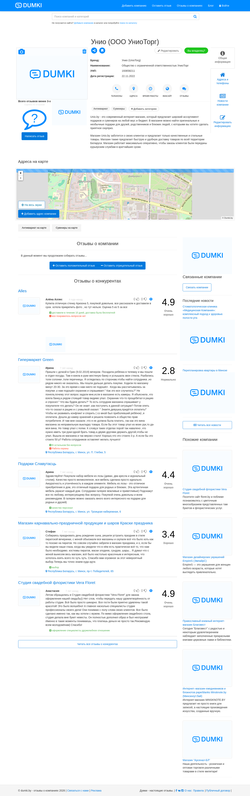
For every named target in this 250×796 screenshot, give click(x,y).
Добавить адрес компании (38, 213)
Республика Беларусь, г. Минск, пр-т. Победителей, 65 (79, 571)
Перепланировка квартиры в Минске (205, 370)
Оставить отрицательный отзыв (121, 265)
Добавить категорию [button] (144, 109)
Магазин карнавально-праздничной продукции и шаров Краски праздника (85, 523)
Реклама (96, 790)
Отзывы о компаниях (189, 5)
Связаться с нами (78, 790)
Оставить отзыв (161, 5)
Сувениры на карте (66, 227)
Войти (224, 5)
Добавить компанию (134, 5)
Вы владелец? (196, 50)
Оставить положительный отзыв (74, 265)
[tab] (223, 58)
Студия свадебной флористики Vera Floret (56, 582)
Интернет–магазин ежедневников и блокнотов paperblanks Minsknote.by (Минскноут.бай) (204, 692)
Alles (22, 291)
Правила (198, 790)
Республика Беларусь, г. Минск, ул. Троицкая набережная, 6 (83, 511)
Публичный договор (218, 790)
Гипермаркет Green (36, 359)
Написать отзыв (34, 136)
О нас (188, 790)
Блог (211, 5)
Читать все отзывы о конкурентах (97, 644)
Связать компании (197, 287)
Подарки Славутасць (37, 463)
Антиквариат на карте (34, 227)
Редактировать (168, 50)
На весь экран (31, 204)
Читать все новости (207, 425)
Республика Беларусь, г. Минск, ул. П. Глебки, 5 (76, 452)
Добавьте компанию (84, 23)
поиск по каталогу (128, 23)
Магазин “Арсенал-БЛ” (196, 760)
